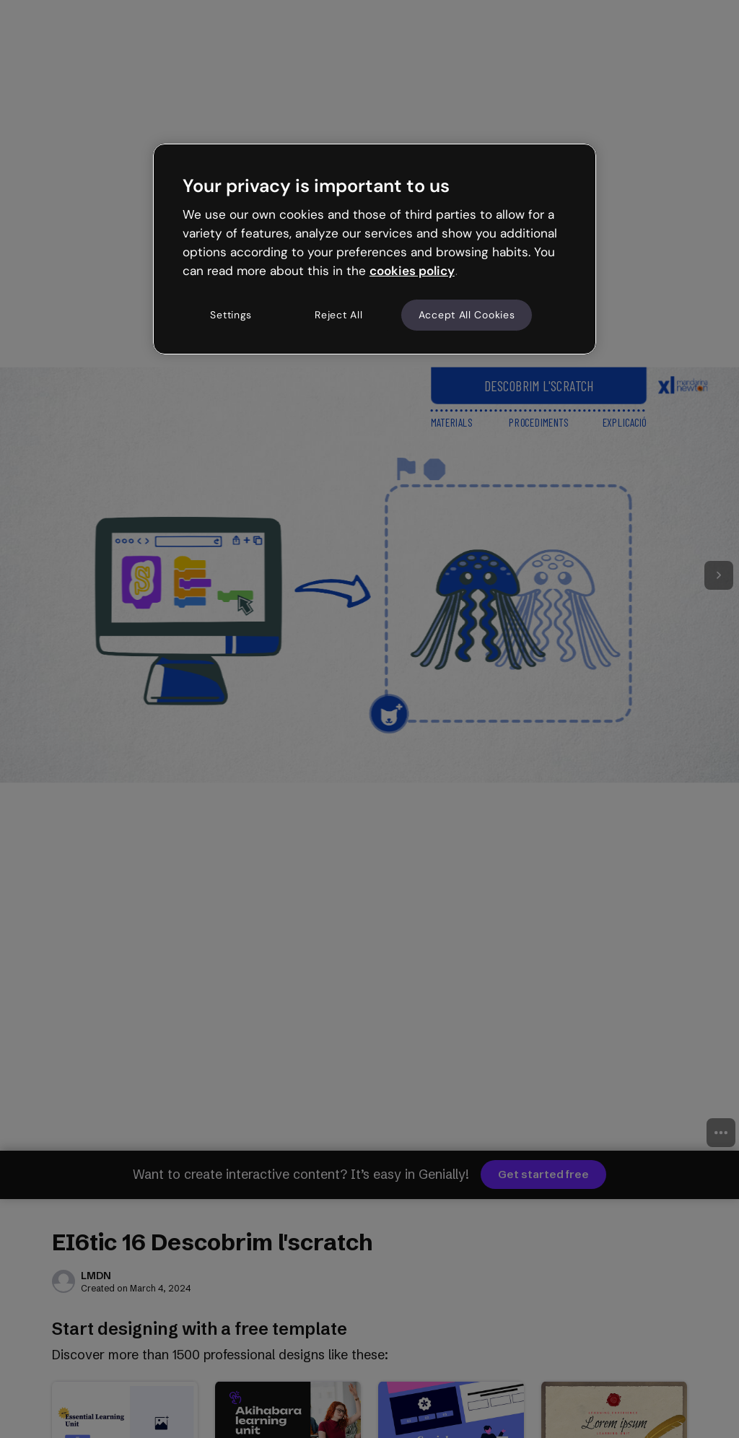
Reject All (338, 314)
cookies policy (412, 271)
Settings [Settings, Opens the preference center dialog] (231, 314)
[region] (374, 249)
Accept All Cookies (467, 314)
